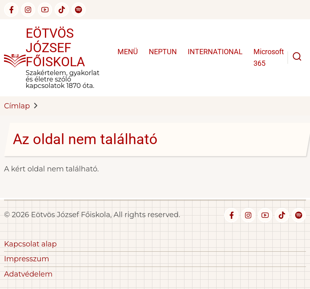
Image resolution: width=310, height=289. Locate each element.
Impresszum (26, 258)
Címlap (17, 106)
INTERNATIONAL (215, 51)
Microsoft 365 (268, 57)
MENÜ (128, 51)
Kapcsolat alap (30, 244)
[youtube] (45, 9)
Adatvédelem (28, 274)
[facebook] (11, 9)
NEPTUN (163, 51)
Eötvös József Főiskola (55, 47)
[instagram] (28, 9)
